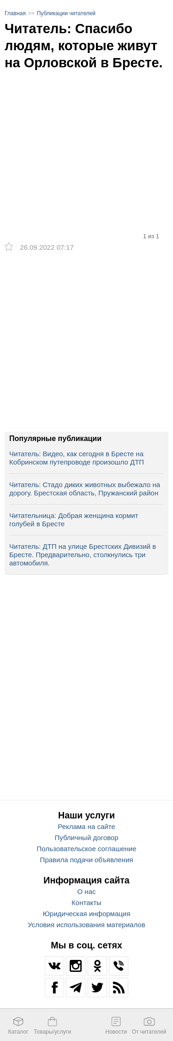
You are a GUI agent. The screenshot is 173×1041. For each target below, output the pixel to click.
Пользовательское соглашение (86, 849)
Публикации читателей (66, 13)
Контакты (86, 902)
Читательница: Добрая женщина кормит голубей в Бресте (73, 520)
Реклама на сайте (86, 826)
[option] (86, 133)
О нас (87, 891)
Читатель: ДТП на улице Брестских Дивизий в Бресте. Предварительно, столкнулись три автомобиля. (82, 554)
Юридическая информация (87, 913)
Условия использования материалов (86, 925)
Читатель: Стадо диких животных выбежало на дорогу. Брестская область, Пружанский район (84, 489)
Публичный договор (87, 837)
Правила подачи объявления (86, 860)
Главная (15, 13)
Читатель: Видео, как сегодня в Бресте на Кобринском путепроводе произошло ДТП (76, 458)
